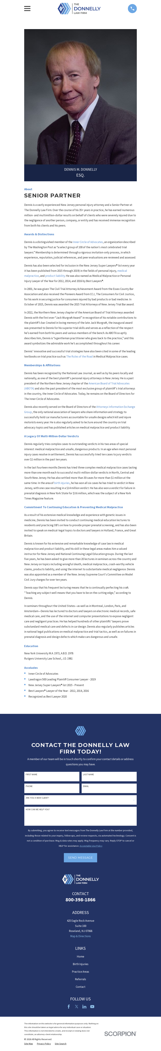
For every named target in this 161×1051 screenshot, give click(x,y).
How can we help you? (38, 809)
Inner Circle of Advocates (88, 242)
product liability (55, 276)
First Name (31, 774)
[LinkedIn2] (84, 1007)
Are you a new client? (37, 797)
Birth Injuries (80, 964)
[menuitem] (28, 1044)
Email (86, 786)
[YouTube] (92, 1007)
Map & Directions (80, 936)
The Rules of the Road (79, 356)
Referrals (80, 979)
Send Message (80, 857)
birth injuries (62, 483)
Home (80, 956)
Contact (80, 987)
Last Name (88, 774)
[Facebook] (69, 1007)
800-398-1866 (80, 899)
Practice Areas (80, 971)
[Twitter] (77, 1007)
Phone (29, 786)
